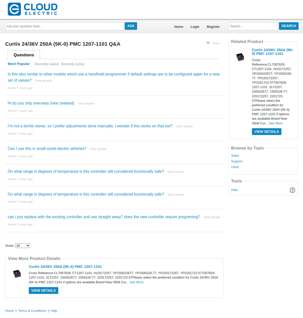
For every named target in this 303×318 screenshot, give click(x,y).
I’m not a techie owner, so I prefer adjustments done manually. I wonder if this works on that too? (90, 126)
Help (234, 190)
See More (137, 282)
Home (178, 27)
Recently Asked (46, 64)
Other (235, 167)
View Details (43, 290)
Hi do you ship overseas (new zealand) (41, 103)
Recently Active (73, 64)
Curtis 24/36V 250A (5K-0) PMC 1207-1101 (65, 266)
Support (236, 161)
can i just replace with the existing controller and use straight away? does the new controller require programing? (104, 217)
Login (195, 27)
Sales (235, 155)
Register (213, 27)
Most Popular (19, 64)
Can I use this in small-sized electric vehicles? (47, 148)
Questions (24, 55)
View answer (43, 80)
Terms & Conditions (32, 311)
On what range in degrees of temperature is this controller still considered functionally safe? (86, 171)
